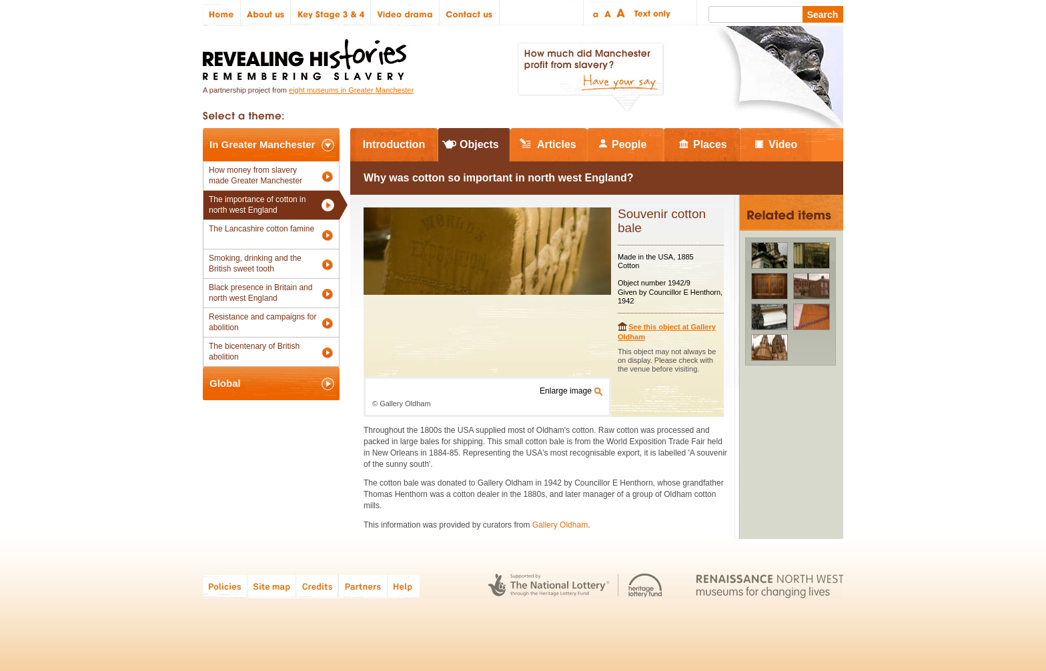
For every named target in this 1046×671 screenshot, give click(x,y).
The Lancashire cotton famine (261, 228)
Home (222, 13)
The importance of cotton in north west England (257, 205)
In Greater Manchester (262, 144)
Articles (556, 144)
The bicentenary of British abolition (254, 352)
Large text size (621, 13)
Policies (225, 586)
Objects (479, 144)
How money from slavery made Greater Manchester (255, 175)
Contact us (470, 13)
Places (710, 144)
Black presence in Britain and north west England (260, 293)
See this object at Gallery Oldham (667, 332)
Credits (317, 586)
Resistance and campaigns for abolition (262, 322)
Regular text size (608, 13)
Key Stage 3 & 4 (331, 13)
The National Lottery (549, 586)
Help (404, 586)
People (629, 144)
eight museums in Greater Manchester (351, 90)
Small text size (594, 13)
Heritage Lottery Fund (645, 586)
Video (782, 144)
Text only (650, 13)
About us (266, 13)
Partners (363, 586)
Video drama (405, 13)
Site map (271, 586)
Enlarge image (566, 391)
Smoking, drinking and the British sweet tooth (255, 263)
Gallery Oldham (560, 525)
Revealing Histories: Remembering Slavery (307, 55)
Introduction (394, 144)
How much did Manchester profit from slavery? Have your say (590, 77)
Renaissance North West (769, 586)
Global (225, 383)
